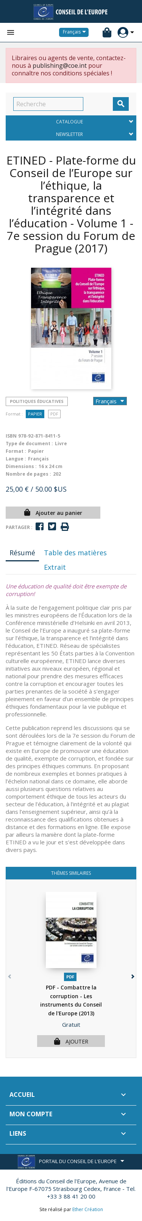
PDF (54, 414)
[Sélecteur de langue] (76, 32)
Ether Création (87, 1209)
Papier (35, 414)
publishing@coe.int (60, 65)
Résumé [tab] (22, 552)
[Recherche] (48, 104)
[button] (132, 975)
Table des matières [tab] (75, 552)
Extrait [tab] (55, 567)
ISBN (11, 436)
